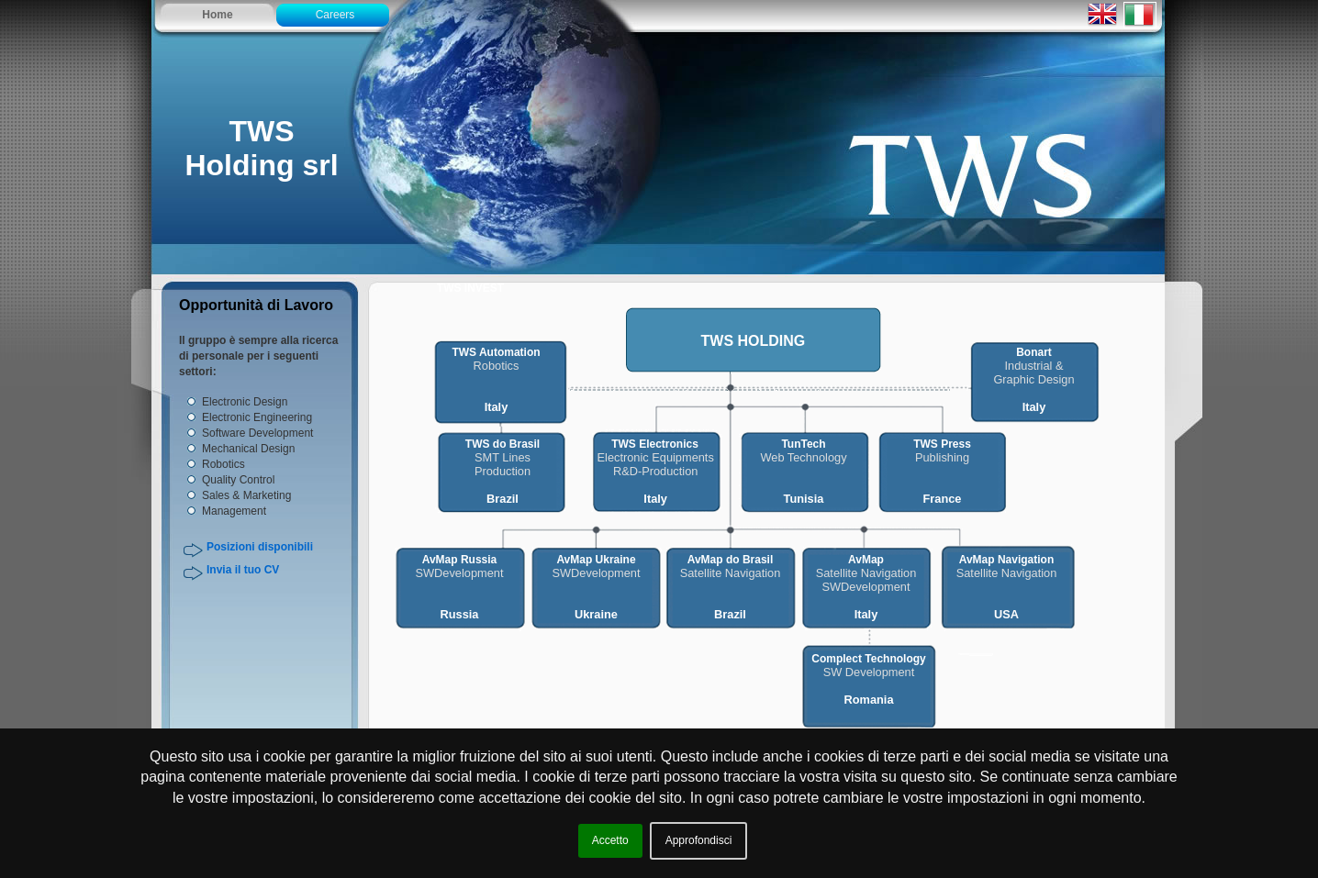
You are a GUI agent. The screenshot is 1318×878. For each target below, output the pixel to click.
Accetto (610, 840)
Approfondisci (698, 840)
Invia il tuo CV (243, 569)
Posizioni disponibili (260, 546)
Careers (335, 14)
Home (217, 14)
